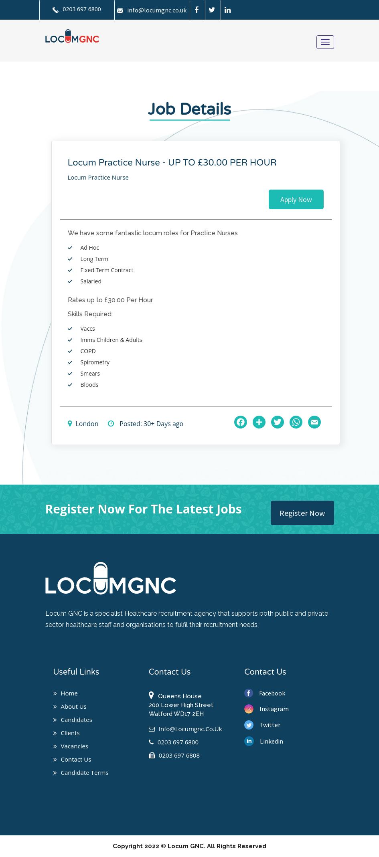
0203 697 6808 (174, 755)
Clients (66, 733)
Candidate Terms (81, 772)
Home (65, 693)
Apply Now (296, 199)
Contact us (72, 759)
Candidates (72, 720)
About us (70, 706)
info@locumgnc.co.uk (151, 10)
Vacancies (71, 746)
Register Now (302, 513)
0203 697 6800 (77, 9)
